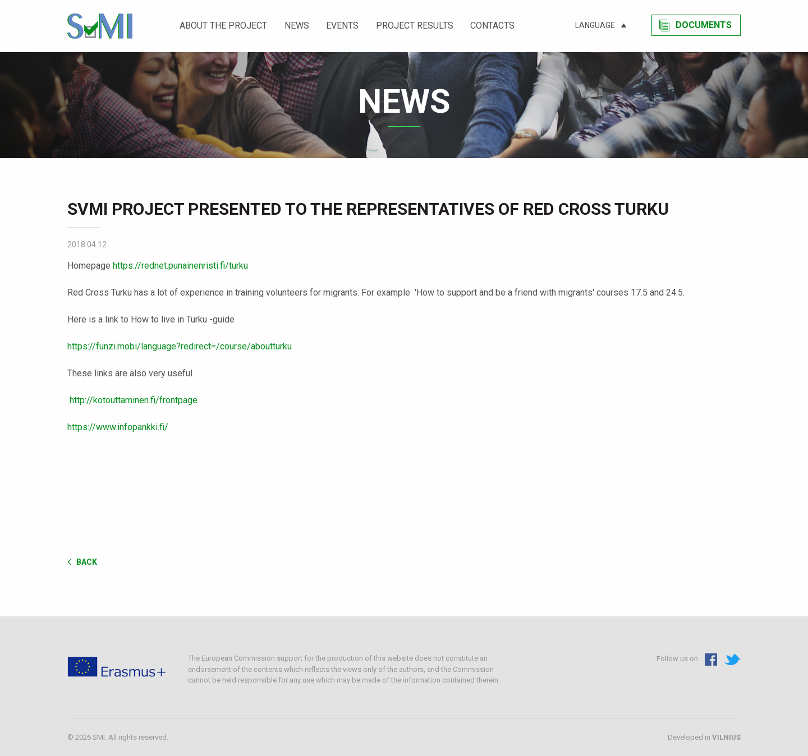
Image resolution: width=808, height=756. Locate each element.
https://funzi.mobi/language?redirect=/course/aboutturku (179, 346)
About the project (223, 25)
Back (86, 561)
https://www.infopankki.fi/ (117, 427)
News (296, 25)
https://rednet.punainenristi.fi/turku (180, 265)
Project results (414, 25)
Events (342, 25)
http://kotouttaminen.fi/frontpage (134, 400)
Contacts (492, 25)
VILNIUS (726, 737)
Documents (704, 25)
